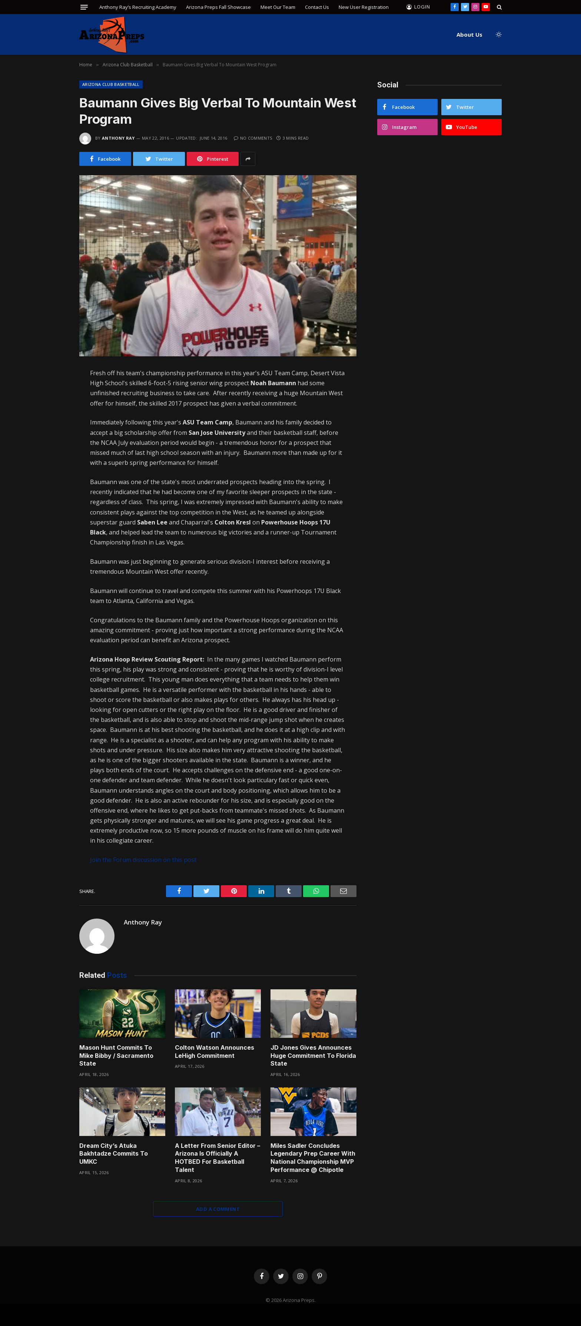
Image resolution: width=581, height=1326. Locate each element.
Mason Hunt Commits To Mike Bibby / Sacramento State (116, 1055)
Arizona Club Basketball (111, 84)
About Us (469, 34)
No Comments (253, 138)
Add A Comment (218, 1209)
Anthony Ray (118, 138)
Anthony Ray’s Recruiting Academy (137, 7)
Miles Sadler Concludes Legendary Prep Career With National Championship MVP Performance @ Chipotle (312, 1157)
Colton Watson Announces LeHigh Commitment (214, 1051)
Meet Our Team (277, 7)
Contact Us (317, 7)
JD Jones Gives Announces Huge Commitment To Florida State (313, 1055)
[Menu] (84, 7)
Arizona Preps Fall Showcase (218, 7)
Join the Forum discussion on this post (143, 860)
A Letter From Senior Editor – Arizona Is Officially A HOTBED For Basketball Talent (217, 1157)
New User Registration (364, 7)
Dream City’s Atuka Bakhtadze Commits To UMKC (113, 1154)
